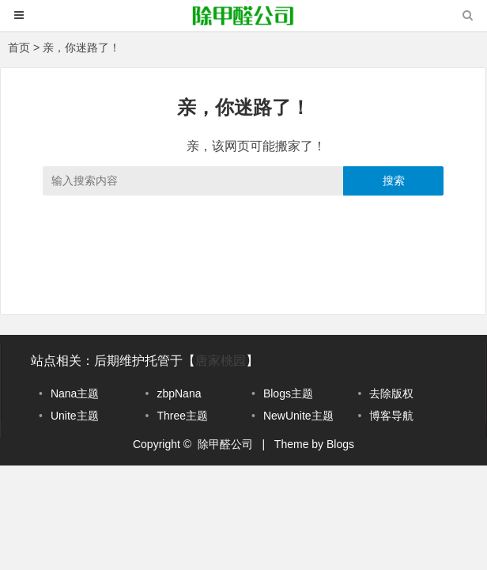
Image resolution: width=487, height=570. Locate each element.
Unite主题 (75, 415)
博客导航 (391, 415)
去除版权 (391, 393)
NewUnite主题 (298, 415)
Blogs (340, 444)
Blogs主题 (288, 393)
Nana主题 (75, 393)
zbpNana (179, 393)
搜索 (394, 180)
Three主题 (182, 415)
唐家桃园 (220, 360)
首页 (19, 47)
